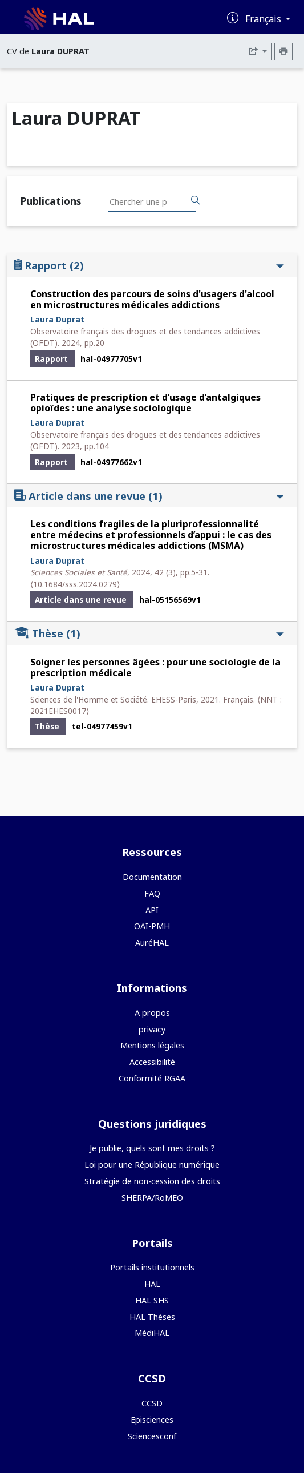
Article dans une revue (149, 496)
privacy (152, 1029)
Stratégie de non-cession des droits (152, 1181)
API (152, 910)
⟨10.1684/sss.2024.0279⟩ (75, 584)
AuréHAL (152, 942)
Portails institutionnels (152, 1267)
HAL (152, 1283)
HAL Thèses (152, 1316)
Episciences (152, 1419)
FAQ (152, 893)
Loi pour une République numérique (152, 1164)
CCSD (152, 1403)
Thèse (149, 633)
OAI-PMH (152, 926)
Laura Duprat (57, 319)
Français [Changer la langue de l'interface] (264, 19)
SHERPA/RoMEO (152, 1197)
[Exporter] (258, 51)
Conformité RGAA (152, 1078)
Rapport (149, 265)
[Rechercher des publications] (195, 200)
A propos (152, 1012)
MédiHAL (152, 1332)
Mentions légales (152, 1045)
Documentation (152, 876)
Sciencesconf (152, 1436)
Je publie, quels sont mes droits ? (152, 1148)
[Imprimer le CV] (283, 51)
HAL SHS (152, 1300)
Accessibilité (152, 1061)
